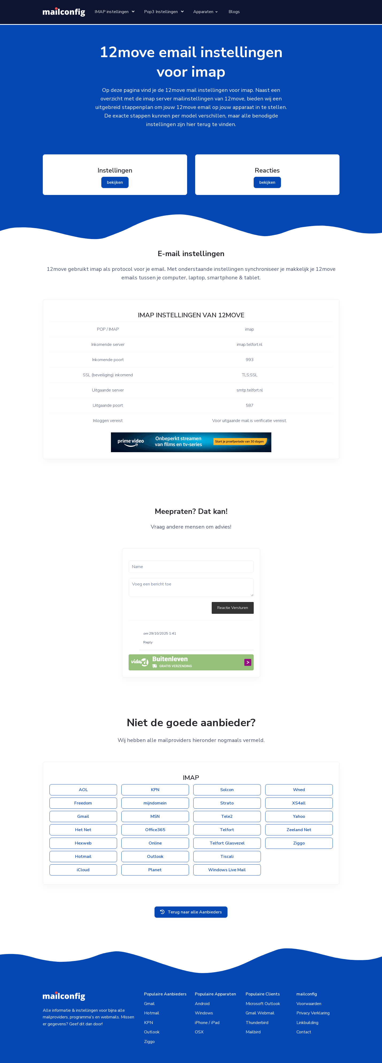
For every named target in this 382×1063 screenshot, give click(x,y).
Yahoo (299, 798)
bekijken (115, 182)
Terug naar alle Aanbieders (191, 885)
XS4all (299, 785)
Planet (155, 852)
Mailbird (253, 1005)
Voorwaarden (308, 976)
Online (155, 825)
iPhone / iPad (207, 995)
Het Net (83, 812)
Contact (303, 1005)
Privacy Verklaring (313, 986)
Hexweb (83, 825)
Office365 (155, 812)
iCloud (83, 852)
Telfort (227, 812)
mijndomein (155, 785)
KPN (155, 772)
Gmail (83, 798)
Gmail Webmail (260, 986)
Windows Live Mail (227, 852)
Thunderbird (257, 995)
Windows (204, 986)
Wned (299, 772)
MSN (155, 798)
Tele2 (227, 798)
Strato (227, 785)
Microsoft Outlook (263, 976)
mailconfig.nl (168, 1049)
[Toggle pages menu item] (114, 12)
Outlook (155, 838)
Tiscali (227, 838)
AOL (83, 772)
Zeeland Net (299, 812)
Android (202, 976)
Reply (148, 624)
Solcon (227, 772)
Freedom (83, 785)
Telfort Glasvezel (227, 825)
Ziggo (299, 825)
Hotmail (83, 838)
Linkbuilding (307, 995)
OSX (199, 1005)
